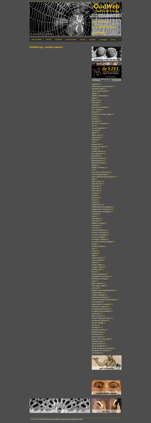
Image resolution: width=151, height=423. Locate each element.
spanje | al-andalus (98, 246)
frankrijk (94, 149)
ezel (93, 142)
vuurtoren (95, 105)
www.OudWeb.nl (55, 419)
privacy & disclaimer (72, 419)
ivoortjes (94, 193)
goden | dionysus (97, 337)
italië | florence (96, 184)
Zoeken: (96, 16)
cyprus (94, 116)
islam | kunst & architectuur (100, 172)
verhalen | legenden (98, 295)
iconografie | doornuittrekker (101, 311)
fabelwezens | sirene (98, 147)
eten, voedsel (96, 109)
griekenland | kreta (98, 163)
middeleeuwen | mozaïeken (101, 304)
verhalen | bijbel (97, 265)
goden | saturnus (97, 316)
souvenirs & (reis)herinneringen (102, 242)
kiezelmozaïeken (97, 293)
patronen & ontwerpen (99, 123)
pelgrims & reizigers (98, 223)
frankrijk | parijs (96, 269)
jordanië (94, 195)
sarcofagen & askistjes (99, 239)
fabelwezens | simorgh (99, 279)
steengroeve (96, 327)
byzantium (95, 103)
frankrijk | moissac (97, 341)
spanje (94, 244)
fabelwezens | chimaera (99, 297)
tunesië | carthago (97, 323)
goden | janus (96, 313)
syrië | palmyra (96, 353)
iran (93, 170)
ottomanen (95, 221)
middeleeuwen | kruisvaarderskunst (103, 290)
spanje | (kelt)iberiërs (98, 346)
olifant (94, 216)
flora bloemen (96, 334)
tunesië (94, 253)
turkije (94, 255)
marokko (94, 202)
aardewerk (95, 84)
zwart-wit (95, 288)
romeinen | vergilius (98, 237)
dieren (94, 272)
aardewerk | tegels (98, 89)
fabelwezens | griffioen (99, 320)
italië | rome (95, 188)
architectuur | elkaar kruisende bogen (104, 299)
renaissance (95, 225)
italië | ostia (95, 186)
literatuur (95, 325)
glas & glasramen (97, 153)
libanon (94, 200)
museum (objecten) (98, 128)
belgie (94, 98)
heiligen (94, 165)
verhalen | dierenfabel (99, 96)
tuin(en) (94, 251)
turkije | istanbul (97, 260)
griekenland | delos (98, 158)
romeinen (95, 228)
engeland (95, 140)
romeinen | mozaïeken (99, 232)
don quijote (95, 121)
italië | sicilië (95, 191)
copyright (63, 419)
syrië (93, 248)
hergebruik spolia (97, 332)
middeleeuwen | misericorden (101, 209)
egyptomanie (96, 137)
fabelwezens (96, 144)
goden (94, 281)
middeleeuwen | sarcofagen (101, 211)
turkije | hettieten (97, 258)
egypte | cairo (96, 135)
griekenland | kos (97, 160)
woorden (95, 119)
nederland (95, 214)
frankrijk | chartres (97, 151)
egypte (94, 133)
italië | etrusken (97, 181)
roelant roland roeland (99, 91)
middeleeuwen (97, 204)
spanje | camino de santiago (101, 339)
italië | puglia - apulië (98, 286)
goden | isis (95, 100)
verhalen (94, 262)
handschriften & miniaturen (100, 276)
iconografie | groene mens (100, 309)
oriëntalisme (96, 218)
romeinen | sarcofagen (99, 235)
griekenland (95, 156)
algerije (94, 93)
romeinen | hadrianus (98, 230)
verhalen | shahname (98, 274)
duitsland (95, 130)
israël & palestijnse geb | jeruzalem (103, 177)
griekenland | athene (98, 330)
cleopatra (95, 112)
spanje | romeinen (97, 344)
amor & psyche (96, 302)
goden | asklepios (97, 283)
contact (81, 419)
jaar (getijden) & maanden (100, 350)
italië (93, 179)
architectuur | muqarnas (99, 306)
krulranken (95, 198)
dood (93, 126)
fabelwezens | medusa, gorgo (101, 114)
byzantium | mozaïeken (99, 107)
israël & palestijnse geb (99, 174)
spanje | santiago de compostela (102, 348)
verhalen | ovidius (97, 267)
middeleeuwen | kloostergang (101, 207)
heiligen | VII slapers (98, 167)
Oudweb (106, 6)
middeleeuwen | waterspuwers (102, 86)
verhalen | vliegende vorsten (101, 318)
